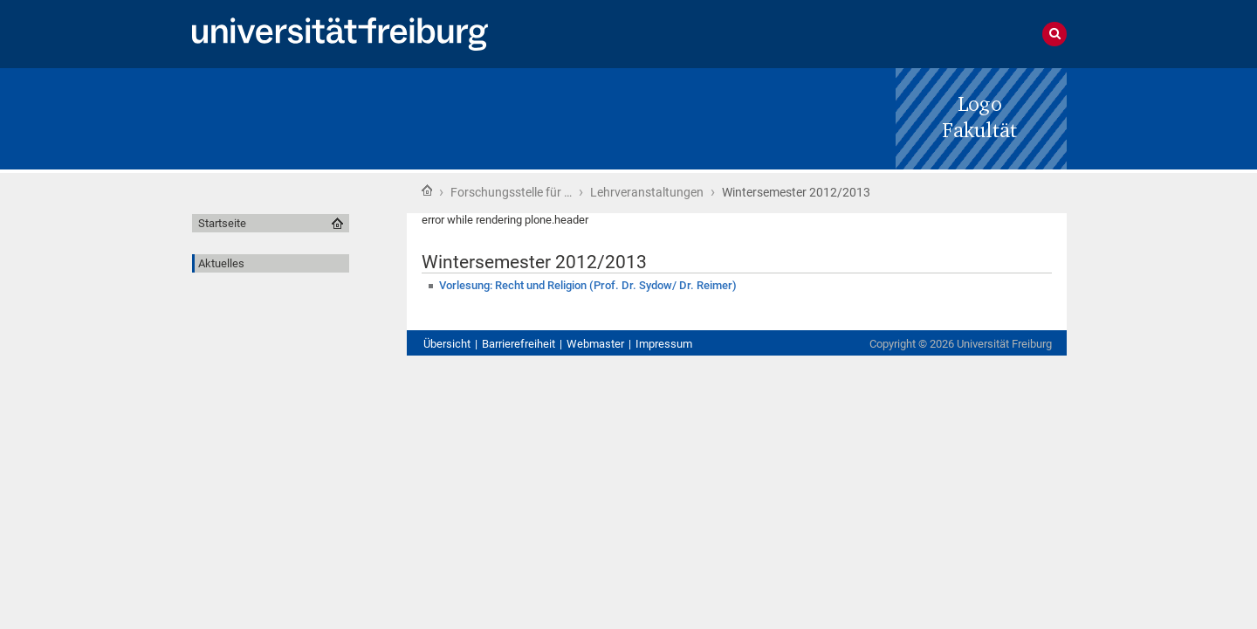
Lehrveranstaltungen (647, 192)
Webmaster (595, 343)
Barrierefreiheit (518, 343)
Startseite (427, 190)
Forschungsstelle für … (511, 192)
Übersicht (447, 343)
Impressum (663, 343)
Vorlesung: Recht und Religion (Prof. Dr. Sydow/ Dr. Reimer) (588, 285)
